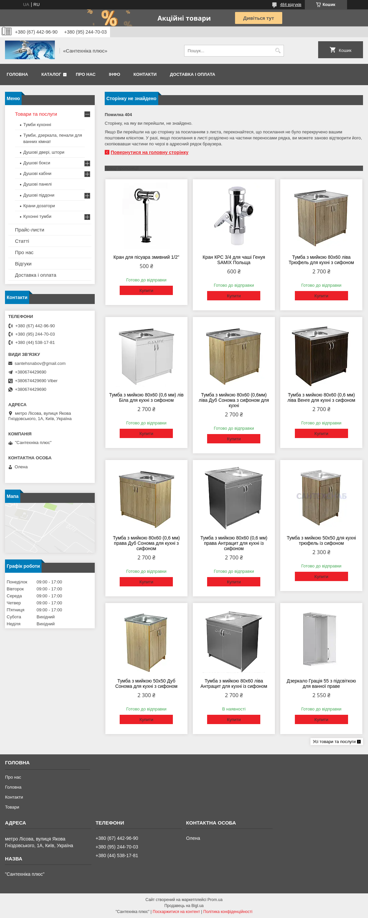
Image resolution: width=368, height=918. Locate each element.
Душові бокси (36, 162)
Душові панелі (37, 184)
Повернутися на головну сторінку (149, 152)
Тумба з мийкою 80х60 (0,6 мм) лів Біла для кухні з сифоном (146, 397)
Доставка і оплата (192, 74)
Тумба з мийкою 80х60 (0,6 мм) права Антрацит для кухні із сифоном (233, 543)
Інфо (114, 74)
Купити (146, 290)
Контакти (145, 74)
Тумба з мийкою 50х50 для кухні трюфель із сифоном (321, 540)
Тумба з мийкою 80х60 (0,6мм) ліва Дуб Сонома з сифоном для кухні (234, 400)
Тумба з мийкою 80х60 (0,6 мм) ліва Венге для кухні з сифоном (321, 397)
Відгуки (23, 263)
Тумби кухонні (37, 124)
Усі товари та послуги (334, 741)
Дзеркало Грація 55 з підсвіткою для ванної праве (321, 683)
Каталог (51, 74)
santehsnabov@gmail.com (40, 363)
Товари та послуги (36, 114)
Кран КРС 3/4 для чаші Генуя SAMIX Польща (234, 259)
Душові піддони (38, 195)
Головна (17, 74)
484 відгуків (290, 4)
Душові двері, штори (43, 152)
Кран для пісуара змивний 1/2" (146, 257)
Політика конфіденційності (228, 911)
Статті (22, 241)
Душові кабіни (37, 173)
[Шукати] (278, 51)
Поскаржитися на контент (176, 911)
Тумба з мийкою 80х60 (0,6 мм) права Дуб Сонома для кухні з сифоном (146, 543)
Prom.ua (214, 899)
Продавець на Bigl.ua (183, 905)
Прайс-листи (29, 229)
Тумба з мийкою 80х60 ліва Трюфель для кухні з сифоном (321, 259)
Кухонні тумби (37, 216)
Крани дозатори (39, 205)
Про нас (85, 74)
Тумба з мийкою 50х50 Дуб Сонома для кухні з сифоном (146, 683)
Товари (12, 807)
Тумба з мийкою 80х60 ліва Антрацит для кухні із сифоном (233, 683)
